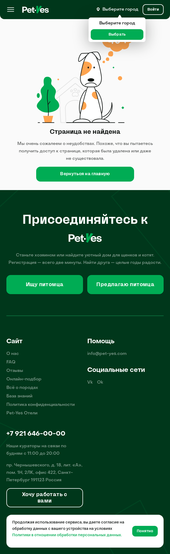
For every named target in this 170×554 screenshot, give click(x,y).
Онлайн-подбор (24, 379)
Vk (90, 382)
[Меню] (10, 9)
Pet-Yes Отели (22, 413)
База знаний (19, 396)
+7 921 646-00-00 (35, 434)
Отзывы (14, 371)
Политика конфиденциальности (40, 405)
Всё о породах (22, 388)
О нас (12, 354)
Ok (100, 382)
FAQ (10, 362)
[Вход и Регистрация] (153, 9)
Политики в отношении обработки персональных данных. (67, 535)
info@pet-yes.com (107, 354)
